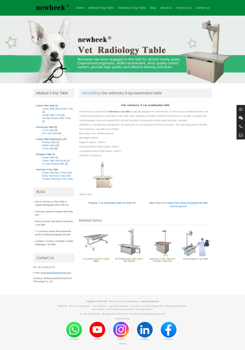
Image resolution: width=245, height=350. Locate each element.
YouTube (97, 331)
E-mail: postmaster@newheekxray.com (147, 314)
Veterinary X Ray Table (132, 7)
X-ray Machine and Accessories (119, 309)
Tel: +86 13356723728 (90, 314)
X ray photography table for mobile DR (117, 203)
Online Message (122, 318)
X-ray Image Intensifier (118, 306)
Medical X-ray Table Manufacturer (124, 301)
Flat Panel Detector (144, 309)
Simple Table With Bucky (54, 160)
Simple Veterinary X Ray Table (57, 172)
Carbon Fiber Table (45, 105)
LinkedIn (145, 331)
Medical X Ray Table (101, 7)
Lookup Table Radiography (49, 139)
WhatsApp (74, 331)
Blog (153, 7)
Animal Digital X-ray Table (195, 259)
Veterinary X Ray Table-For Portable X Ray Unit (162, 260)
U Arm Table (48, 148)
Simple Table (48, 157)
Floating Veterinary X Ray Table (57, 179)
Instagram (121, 331)
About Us (166, 7)
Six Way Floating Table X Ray (56, 118)
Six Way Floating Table (53, 163)
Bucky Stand (97, 309)
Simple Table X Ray (51, 115)
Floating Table (49, 142)
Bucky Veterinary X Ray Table (56, 176)
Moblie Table (48, 145)
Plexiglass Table (44, 154)
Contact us (203, 7)
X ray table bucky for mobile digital (96, 260)
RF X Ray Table (50, 133)
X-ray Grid (134, 306)
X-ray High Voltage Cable (152, 306)
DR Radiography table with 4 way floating (129, 260)
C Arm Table (48, 130)
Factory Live (184, 7)
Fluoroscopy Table (45, 127)
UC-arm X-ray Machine (79, 306)
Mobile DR (62, 306)
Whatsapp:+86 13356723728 (115, 314)
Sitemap (122, 343)
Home (80, 7)
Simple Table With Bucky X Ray (57, 108)
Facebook (169, 331)
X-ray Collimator (98, 306)
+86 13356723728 (46, 267)
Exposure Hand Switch (176, 306)
